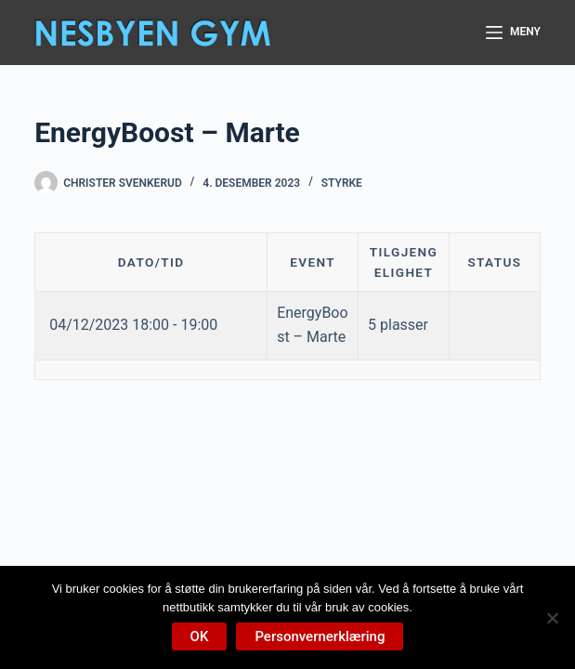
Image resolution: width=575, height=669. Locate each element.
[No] (551, 618)
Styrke (341, 183)
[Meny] (513, 32)
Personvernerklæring (320, 636)
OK (199, 636)
